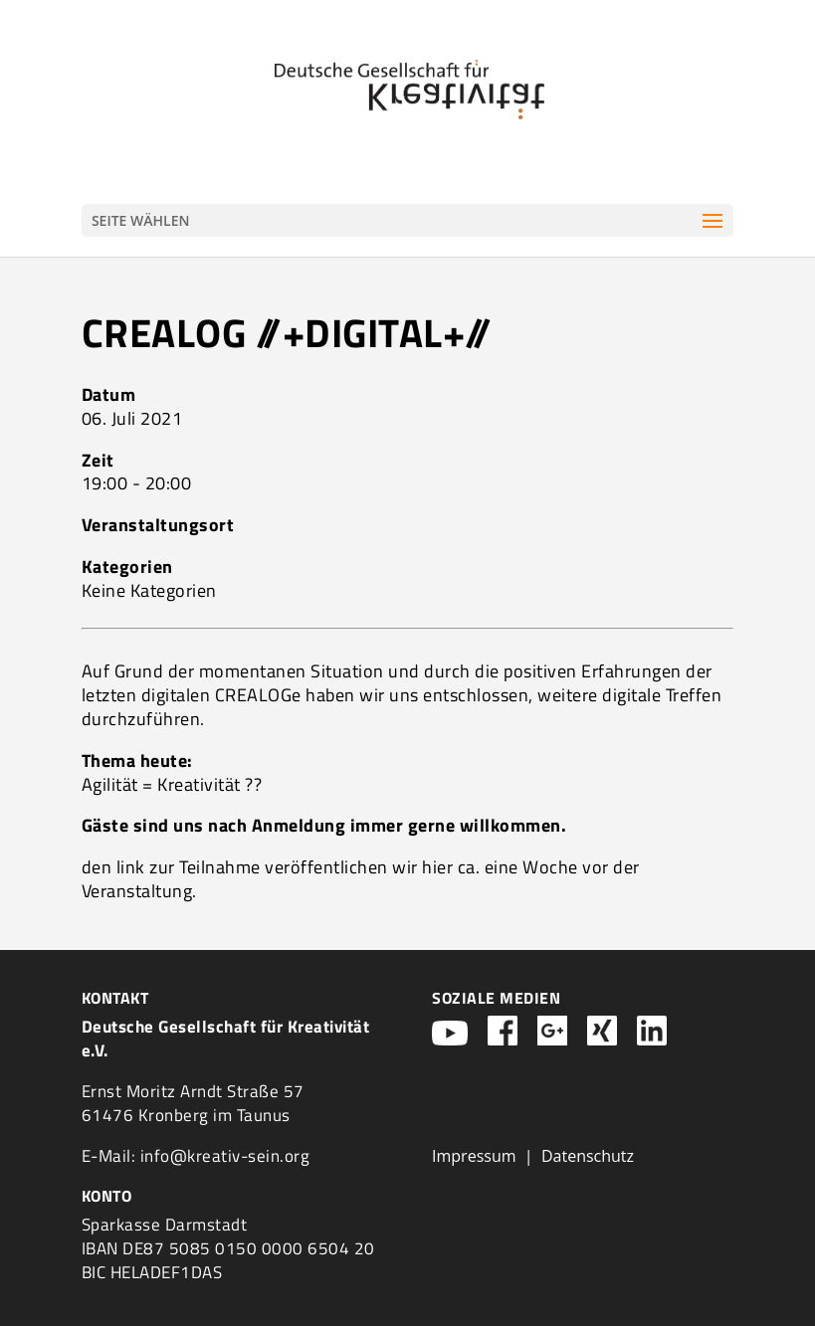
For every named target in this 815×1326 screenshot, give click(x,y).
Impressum (473, 1156)
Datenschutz (587, 1156)
